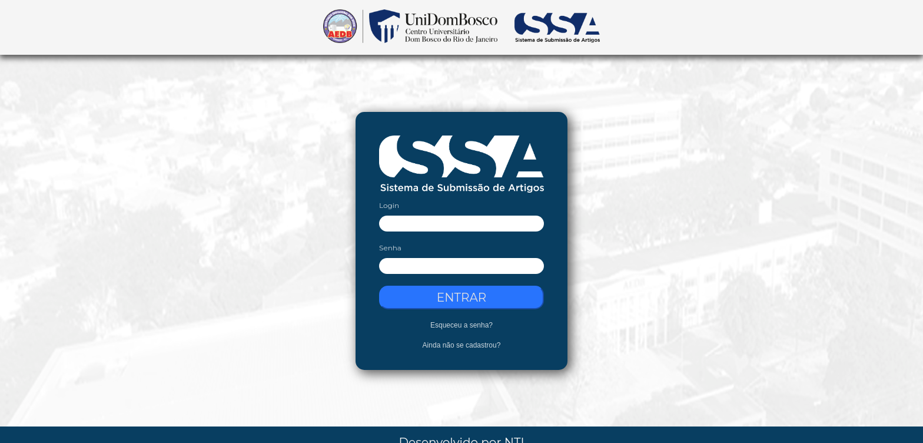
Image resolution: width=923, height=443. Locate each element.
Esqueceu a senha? (461, 325)
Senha (390, 247)
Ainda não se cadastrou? (462, 345)
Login (389, 205)
